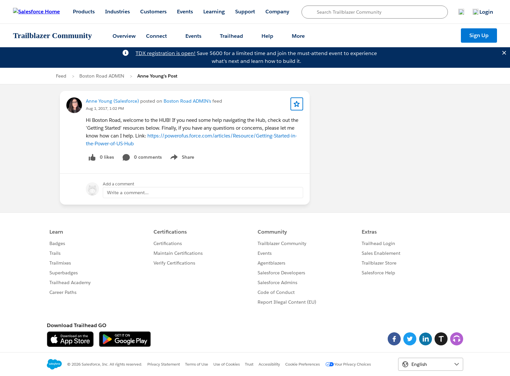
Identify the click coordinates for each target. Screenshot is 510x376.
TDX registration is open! (165, 53)
